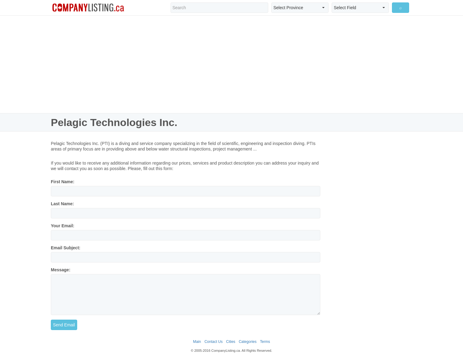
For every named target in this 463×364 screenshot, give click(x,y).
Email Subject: (65, 247)
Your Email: (62, 225)
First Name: (62, 181)
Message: (60, 269)
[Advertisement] (231, 64)
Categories (248, 342)
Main (197, 342)
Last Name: (62, 203)
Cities (230, 342)
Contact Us (214, 342)
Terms (265, 342)
